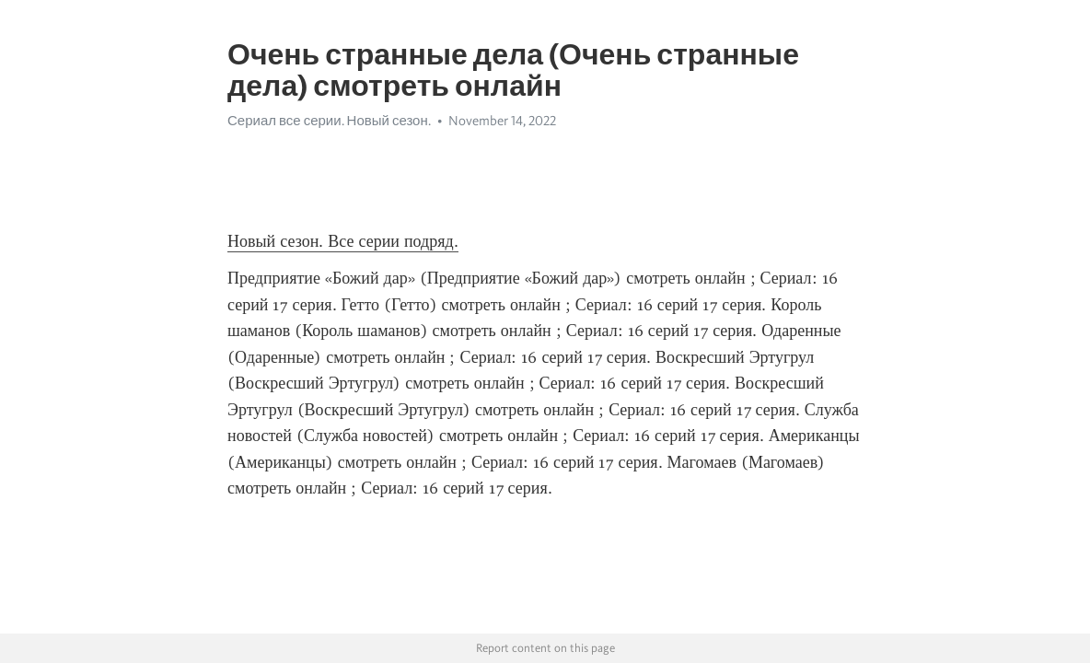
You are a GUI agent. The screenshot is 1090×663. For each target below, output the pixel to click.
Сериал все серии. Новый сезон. (329, 120)
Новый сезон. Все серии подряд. (342, 241)
